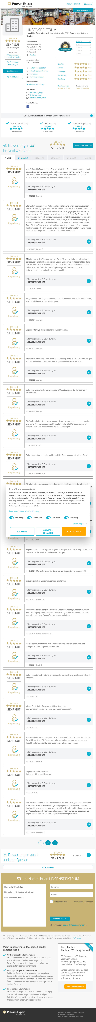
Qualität (61, 64)
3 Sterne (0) (55, 158)
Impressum (14, 511)
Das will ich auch (73, 3)
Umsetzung (62, 75)
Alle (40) (8, 157)
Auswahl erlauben (48, 531)
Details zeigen (77, 523)
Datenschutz (62, 1014)
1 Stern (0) (87, 158)
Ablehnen (22, 531)
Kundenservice (63, 86)
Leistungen (62, 71)
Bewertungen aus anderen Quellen (13, 56)
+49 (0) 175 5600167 (38, 68)
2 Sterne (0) (71, 158)
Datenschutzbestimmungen (31, 511)
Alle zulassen (74, 531)
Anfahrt (33, 55)
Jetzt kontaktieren (82, 10)
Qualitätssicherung (78, 1012)
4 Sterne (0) (39, 158)
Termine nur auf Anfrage (35, 84)
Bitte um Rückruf (60, 901)
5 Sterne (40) (23, 158)
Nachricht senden (59, 918)
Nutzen (60, 67)
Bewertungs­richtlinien (64, 1012)
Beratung (61, 79)
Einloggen (88, 4)
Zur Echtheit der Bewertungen (13, 63)
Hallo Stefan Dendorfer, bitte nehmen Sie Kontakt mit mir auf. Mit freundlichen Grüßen (24, 905)
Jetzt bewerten (12, 71)
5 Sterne (79, 41)
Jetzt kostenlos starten (75, 986)
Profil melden (77, 938)
